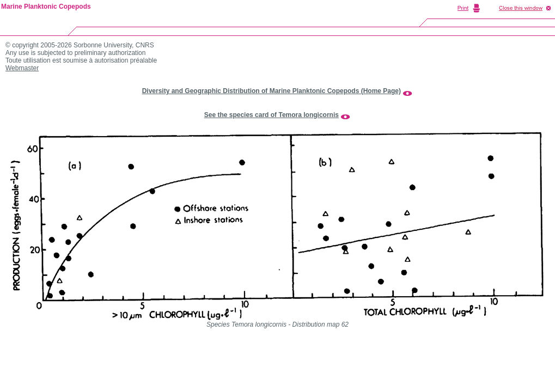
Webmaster (22, 68)
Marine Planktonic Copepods (46, 6)
